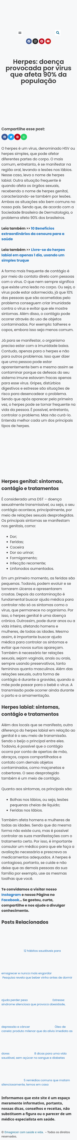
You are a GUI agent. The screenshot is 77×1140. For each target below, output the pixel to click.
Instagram (11, 894)
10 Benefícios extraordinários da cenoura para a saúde (32, 234)
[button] (20, 32)
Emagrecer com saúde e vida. (24, 1132)
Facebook (10, 899)
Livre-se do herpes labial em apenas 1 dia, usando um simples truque (33, 255)
